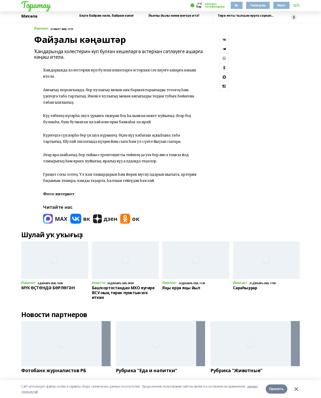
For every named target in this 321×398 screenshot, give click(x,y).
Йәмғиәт (41, 28)
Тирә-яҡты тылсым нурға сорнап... (246, 16)
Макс (281, 5)
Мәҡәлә (29, 16)
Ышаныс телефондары (214, 5)
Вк (237, 5)
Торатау (35, 4)
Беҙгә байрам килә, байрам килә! (106, 16)
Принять (276, 389)
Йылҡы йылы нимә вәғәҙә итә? (174, 16)
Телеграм (258, 5)
